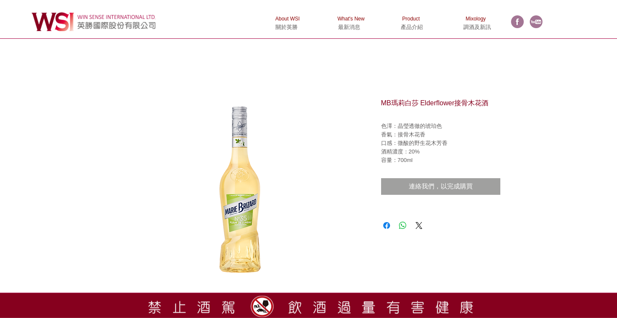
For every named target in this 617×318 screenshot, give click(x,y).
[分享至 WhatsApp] (403, 225)
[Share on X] (419, 225)
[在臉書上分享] (387, 225)
